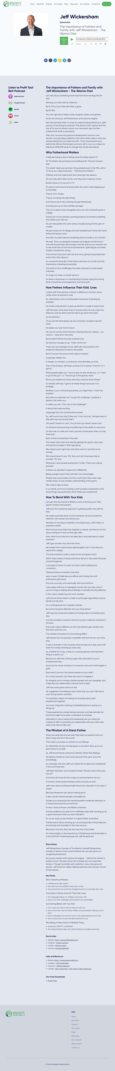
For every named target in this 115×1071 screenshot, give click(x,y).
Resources (74, 4)
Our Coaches (85, 4)
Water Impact (77, 1044)
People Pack (52, 981)
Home (32, 4)
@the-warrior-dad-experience (79, 969)
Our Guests (58, 4)
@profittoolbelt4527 (62, 948)
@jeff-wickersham (61, 969)
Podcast (49, 4)
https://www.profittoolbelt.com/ (67, 940)
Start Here (106, 4)
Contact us (76, 1048)
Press (66, 4)
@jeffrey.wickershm (63, 966)
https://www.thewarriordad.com (66, 960)
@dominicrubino (60, 946)
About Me (40, 4)
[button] (46, 60)
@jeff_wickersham (62, 963)
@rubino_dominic (62, 943)
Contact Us (96, 4)
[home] (14, 4)
